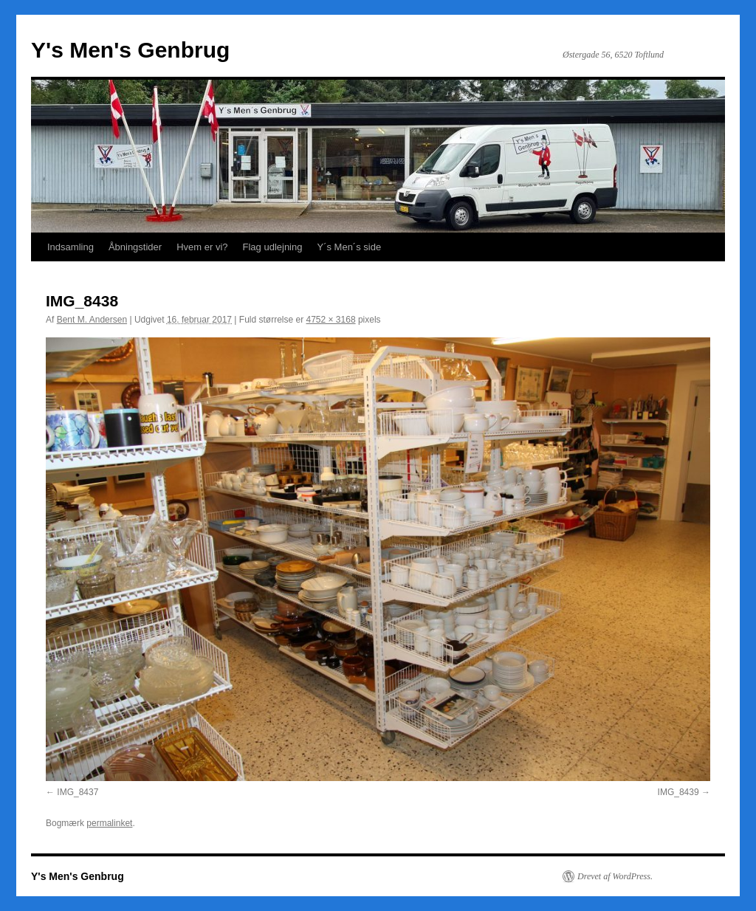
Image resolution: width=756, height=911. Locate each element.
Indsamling (70, 246)
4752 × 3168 (331, 319)
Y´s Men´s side (349, 246)
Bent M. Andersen (92, 319)
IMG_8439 (678, 792)
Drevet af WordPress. (615, 876)
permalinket (109, 823)
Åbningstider (135, 246)
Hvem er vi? (201, 246)
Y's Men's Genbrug (130, 50)
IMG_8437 (77, 792)
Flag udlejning (273, 246)
